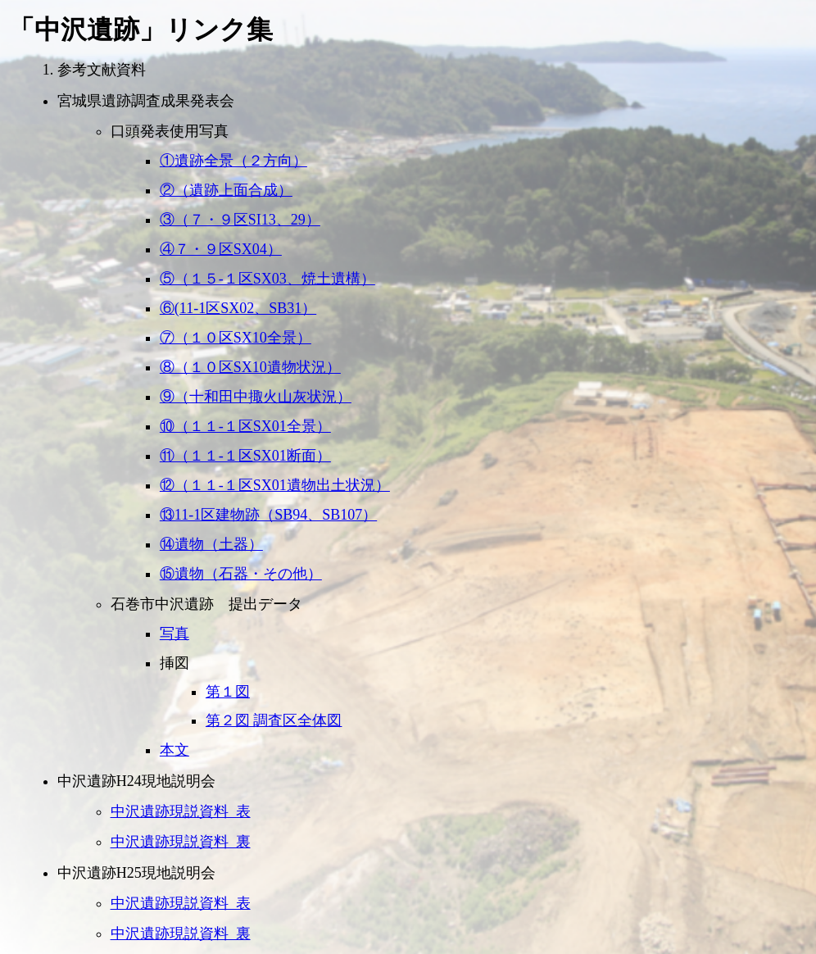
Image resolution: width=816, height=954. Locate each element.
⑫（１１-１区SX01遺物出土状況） (275, 485)
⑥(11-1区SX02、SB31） (238, 308)
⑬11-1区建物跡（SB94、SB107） (268, 515)
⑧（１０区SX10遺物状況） (250, 367)
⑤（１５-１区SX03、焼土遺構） (267, 278)
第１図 (228, 692)
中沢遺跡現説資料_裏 (181, 842)
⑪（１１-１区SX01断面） (245, 455)
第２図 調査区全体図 (274, 720)
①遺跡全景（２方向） (233, 160)
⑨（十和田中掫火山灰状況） (255, 396)
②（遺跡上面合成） (226, 190)
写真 (174, 633)
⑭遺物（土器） (211, 544)
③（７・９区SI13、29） (240, 219)
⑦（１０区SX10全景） (235, 337)
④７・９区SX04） (221, 249)
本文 (174, 750)
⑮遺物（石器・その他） (241, 574)
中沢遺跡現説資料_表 (181, 811)
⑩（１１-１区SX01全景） (245, 426)
